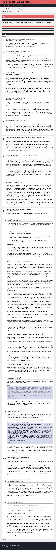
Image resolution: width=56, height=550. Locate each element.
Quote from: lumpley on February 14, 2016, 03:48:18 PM (17, 422)
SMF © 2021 (9, 545)
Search (13, 5)
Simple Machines (15, 545)
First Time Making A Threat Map (23, 457)
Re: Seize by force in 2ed (19, 98)
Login (18, 5)
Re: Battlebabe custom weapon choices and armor (25, 155)
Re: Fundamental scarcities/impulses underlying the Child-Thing (29, 137)
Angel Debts (18, 500)
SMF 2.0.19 (4, 545)
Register (23, 5)
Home (3, 5)
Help (8, 5)
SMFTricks (8, 546)
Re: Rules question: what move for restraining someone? (28, 377)
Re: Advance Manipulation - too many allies (24, 72)
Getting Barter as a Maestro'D (22, 479)
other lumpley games (12, 219)
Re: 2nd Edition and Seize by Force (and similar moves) (28, 410)
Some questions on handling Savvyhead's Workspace (26, 181)
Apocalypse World (10, 39)
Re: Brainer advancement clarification (23, 209)
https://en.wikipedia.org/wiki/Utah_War (30, 237)
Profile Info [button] (5, 16)
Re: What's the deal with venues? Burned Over (24, 39)
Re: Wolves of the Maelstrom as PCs (22, 51)
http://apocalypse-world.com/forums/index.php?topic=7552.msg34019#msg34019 (26, 420)
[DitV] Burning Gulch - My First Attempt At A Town (28, 219)
